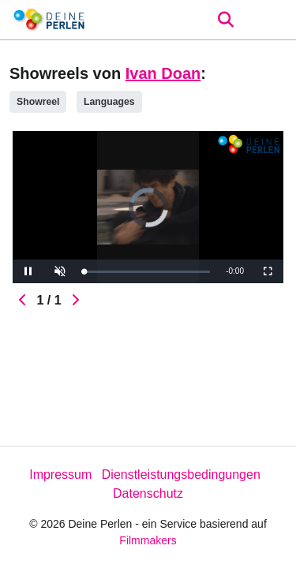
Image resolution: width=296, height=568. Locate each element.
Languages (109, 101)
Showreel (38, 101)
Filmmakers (147, 540)
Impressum (60, 474)
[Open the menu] (225, 20)
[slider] (147, 272)
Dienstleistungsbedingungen (181, 474)
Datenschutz (148, 493)
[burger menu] (272, 20)
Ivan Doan (163, 73)
